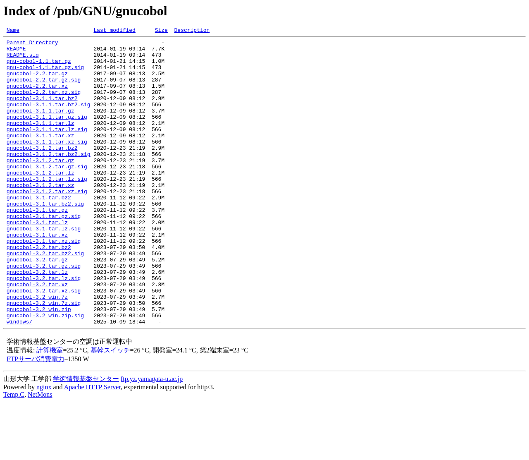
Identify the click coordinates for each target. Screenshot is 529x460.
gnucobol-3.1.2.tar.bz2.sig (49, 178)
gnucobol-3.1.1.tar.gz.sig (47, 134)
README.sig (23, 59)
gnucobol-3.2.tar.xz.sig (44, 342)
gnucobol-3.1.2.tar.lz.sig (47, 208)
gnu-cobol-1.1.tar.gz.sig (45, 74)
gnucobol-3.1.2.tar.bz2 (42, 171)
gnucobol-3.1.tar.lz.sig (44, 268)
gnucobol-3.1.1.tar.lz (40, 141)
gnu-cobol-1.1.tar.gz (39, 67)
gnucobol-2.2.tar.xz (37, 97)
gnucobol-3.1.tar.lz (37, 260)
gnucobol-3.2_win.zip (39, 365)
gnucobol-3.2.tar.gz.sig (44, 312)
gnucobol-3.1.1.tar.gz (40, 126)
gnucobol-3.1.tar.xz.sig (44, 283)
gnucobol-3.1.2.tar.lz (40, 201)
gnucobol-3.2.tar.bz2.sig (45, 298)
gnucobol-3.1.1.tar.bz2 (42, 111)
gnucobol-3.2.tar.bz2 (39, 290)
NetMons (40, 452)
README (16, 52)
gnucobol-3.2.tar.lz (37, 320)
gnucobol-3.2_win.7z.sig (44, 357)
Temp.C (13, 452)
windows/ (19, 379)
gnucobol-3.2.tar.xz (37, 335)
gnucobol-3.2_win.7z (37, 350)
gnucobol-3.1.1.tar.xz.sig (47, 164)
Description (192, 31)
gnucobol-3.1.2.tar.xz (40, 216)
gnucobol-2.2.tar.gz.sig (44, 89)
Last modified (114, 31)
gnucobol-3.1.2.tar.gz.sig (47, 193)
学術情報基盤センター (86, 437)
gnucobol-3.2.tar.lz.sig (44, 327)
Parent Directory (32, 44)
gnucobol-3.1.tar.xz (37, 275)
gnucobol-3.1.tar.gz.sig (44, 253)
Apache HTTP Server (92, 445)
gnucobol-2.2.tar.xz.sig (44, 104)
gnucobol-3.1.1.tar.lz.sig (47, 149)
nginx (43, 445)
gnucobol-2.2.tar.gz (37, 82)
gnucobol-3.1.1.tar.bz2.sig (49, 119)
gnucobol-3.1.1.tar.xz (40, 156)
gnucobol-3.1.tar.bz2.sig (45, 238)
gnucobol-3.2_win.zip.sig (45, 372)
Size (161, 31)
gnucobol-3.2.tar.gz (37, 305)
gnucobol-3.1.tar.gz (37, 245)
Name (13, 31)
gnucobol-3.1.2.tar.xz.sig (47, 223)
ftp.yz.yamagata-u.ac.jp (152, 437)
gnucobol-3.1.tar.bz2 (39, 231)
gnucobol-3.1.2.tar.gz (40, 186)
